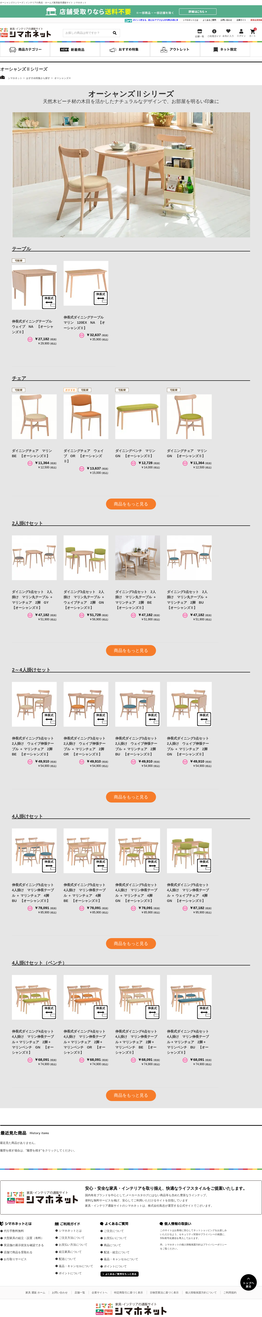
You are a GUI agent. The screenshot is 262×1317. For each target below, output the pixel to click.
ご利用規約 (230, 1292)
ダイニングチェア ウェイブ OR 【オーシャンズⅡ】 (84, 456)
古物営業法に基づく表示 (164, 1292)
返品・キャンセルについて (76, 1266)
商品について (112, 1245)
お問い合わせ (226, 20)
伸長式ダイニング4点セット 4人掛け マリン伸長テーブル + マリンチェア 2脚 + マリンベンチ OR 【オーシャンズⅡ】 (86, 1042)
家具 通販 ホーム (35, 1292)
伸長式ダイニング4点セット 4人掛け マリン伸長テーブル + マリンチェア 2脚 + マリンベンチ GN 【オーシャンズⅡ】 (34, 1042)
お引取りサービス (15, 1259)
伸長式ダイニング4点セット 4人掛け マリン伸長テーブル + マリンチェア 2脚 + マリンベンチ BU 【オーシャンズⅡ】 (189, 1042)
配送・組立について (117, 1252)
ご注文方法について (72, 1237)
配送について (67, 1259)
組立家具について (70, 1251)
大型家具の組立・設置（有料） (24, 1238)
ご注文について (114, 1231)
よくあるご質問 (209, 20)
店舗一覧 (80, 1292)
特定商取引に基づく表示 (128, 1292)
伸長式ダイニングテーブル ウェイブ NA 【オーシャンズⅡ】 (33, 326)
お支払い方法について (73, 1244)
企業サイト (241, 20)
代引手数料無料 (14, 1231)
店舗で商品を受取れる (18, 1252)
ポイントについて (70, 1273)
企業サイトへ (99, 1292)
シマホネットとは (190, 20)
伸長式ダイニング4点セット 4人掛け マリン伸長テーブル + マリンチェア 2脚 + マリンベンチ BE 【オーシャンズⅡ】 (138, 1042)
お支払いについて (115, 1238)
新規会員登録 (256, 20)
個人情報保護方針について (201, 1292)
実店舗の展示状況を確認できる (24, 1245)
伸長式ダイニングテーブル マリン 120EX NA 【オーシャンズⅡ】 (85, 322)
